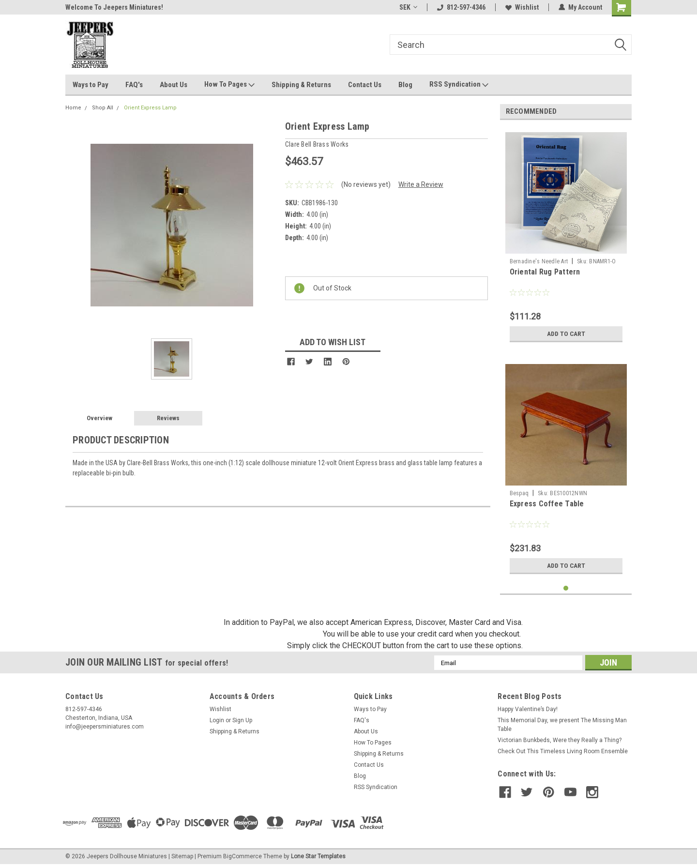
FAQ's (134, 84)
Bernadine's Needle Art (539, 261)
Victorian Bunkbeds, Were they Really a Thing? (559, 740)
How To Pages (229, 85)
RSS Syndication (458, 85)
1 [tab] (566, 588)
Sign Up (242, 720)
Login (217, 720)
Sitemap (182, 856)
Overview (99, 418)
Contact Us (364, 84)
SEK (408, 7)
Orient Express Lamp (150, 108)
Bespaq (519, 493)
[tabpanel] (566, 237)
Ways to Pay (90, 84)
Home (73, 108)
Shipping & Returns (301, 84)
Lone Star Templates (318, 856)
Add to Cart (566, 333)
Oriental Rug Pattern (545, 271)
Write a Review (420, 184)
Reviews (168, 418)
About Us (173, 84)
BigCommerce (242, 856)
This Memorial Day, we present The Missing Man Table (562, 724)
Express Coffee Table (547, 503)
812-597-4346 (461, 7)
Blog (405, 84)
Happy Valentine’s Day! (528, 709)
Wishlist (522, 7)
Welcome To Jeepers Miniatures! (114, 7)
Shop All (102, 108)
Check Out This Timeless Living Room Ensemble (563, 751)
